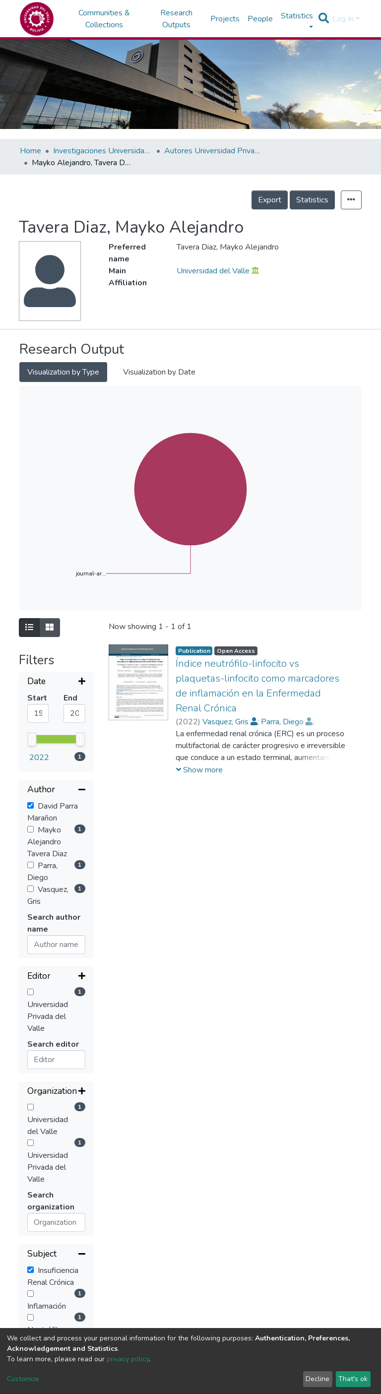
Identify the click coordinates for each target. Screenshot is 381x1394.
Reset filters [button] (52, 1212)
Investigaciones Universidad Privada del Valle (102, 150)
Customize (23, 1379)
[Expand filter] (56, 682)
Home (30, 150)
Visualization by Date (159, 372)
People (260, 18)
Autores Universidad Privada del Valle (213, 150)
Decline (317, 1379)
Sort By (42, 1283)
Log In (343, 18)
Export (269, 199)
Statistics (312, 199)
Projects (225, 18)
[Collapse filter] (56, 711)
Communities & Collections (104, 18)
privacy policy (128, 1359)
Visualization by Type (63, 372)
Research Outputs (176, 18)
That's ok (353, 1379)
